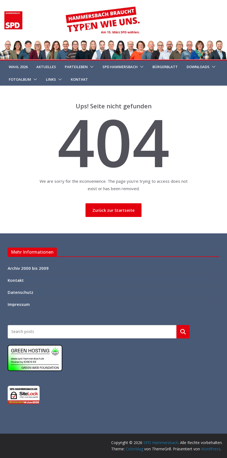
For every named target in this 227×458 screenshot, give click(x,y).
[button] (91, 66)
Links (51, 79)
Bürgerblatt (165, 66)
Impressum (19, 304)
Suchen (183, 332)
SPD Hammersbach (120, 66)
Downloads (198, 66)
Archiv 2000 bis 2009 (28, 268)
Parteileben (76, 66)
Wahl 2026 (18, 66)
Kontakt (79, 79)
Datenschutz (20, 292)
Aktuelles (46, 66)
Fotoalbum (20, 79)
